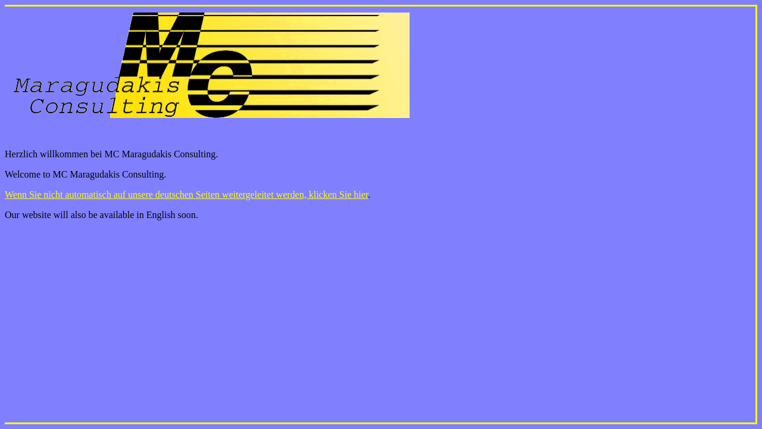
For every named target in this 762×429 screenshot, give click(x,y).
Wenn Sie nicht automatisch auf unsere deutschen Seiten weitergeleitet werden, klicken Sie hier (186, 194)
